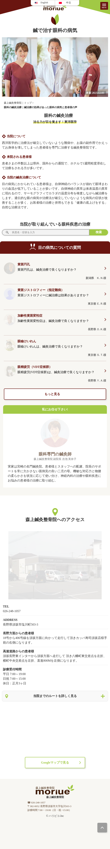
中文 (68, 2)
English (44, 2)
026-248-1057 (12, 611)
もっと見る (53, 394)
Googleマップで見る (55, 762)
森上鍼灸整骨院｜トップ (18, 103)
